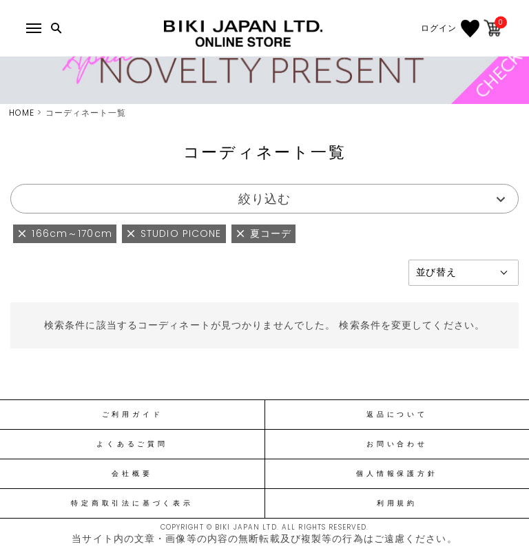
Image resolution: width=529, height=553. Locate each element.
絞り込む (264, 198)
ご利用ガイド (132, 414)
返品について (397, 414)
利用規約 (397, 503)
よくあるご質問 (131, 444)
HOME (21, 112)
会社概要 (132, 474)
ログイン (439, 28)
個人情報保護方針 (396, 474)
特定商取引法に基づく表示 (132, 503)
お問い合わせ (397, 444)
